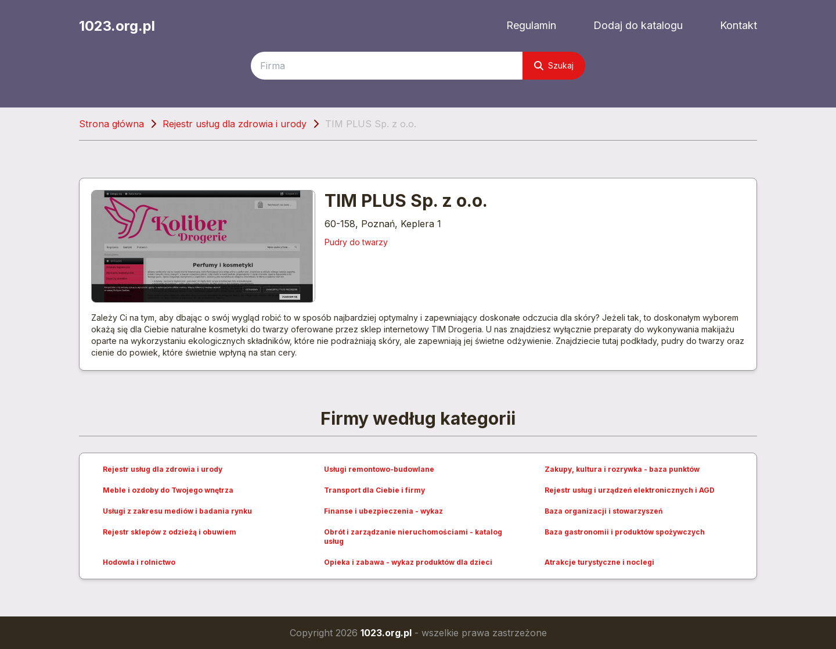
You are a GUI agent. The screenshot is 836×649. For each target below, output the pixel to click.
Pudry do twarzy (356, 242)
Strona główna (111, 124)
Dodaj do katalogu (638, 25)
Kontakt (738, 25)
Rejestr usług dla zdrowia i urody (235, 124)
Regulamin (531, 25)
